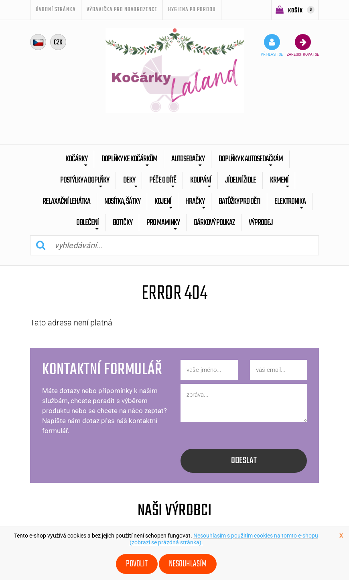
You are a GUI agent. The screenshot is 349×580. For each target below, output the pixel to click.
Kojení (162, 201)
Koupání (200, 180)
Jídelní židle (240, 180)
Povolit (137, 564)
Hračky (195, 201)
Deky (129, 180)
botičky (122, 222)
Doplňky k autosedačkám (251, 159)
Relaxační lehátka (66, 201)
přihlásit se (272, 45)
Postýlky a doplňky (84, 180)
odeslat (244, 461)
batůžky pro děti (239, 201)
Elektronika (290, 201)
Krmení (279, 180)
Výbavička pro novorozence (122, 9)
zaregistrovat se (303, 45)
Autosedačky (188, 159)
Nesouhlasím (188, 564)
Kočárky (76, 159)
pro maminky (163, 222)
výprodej (261, 222)
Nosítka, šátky (122, 201)
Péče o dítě (162, 180)
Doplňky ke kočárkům (129, 159)
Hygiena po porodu (192, 9)
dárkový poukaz (214, 222)
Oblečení (87, 222)
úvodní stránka (56, 9)
